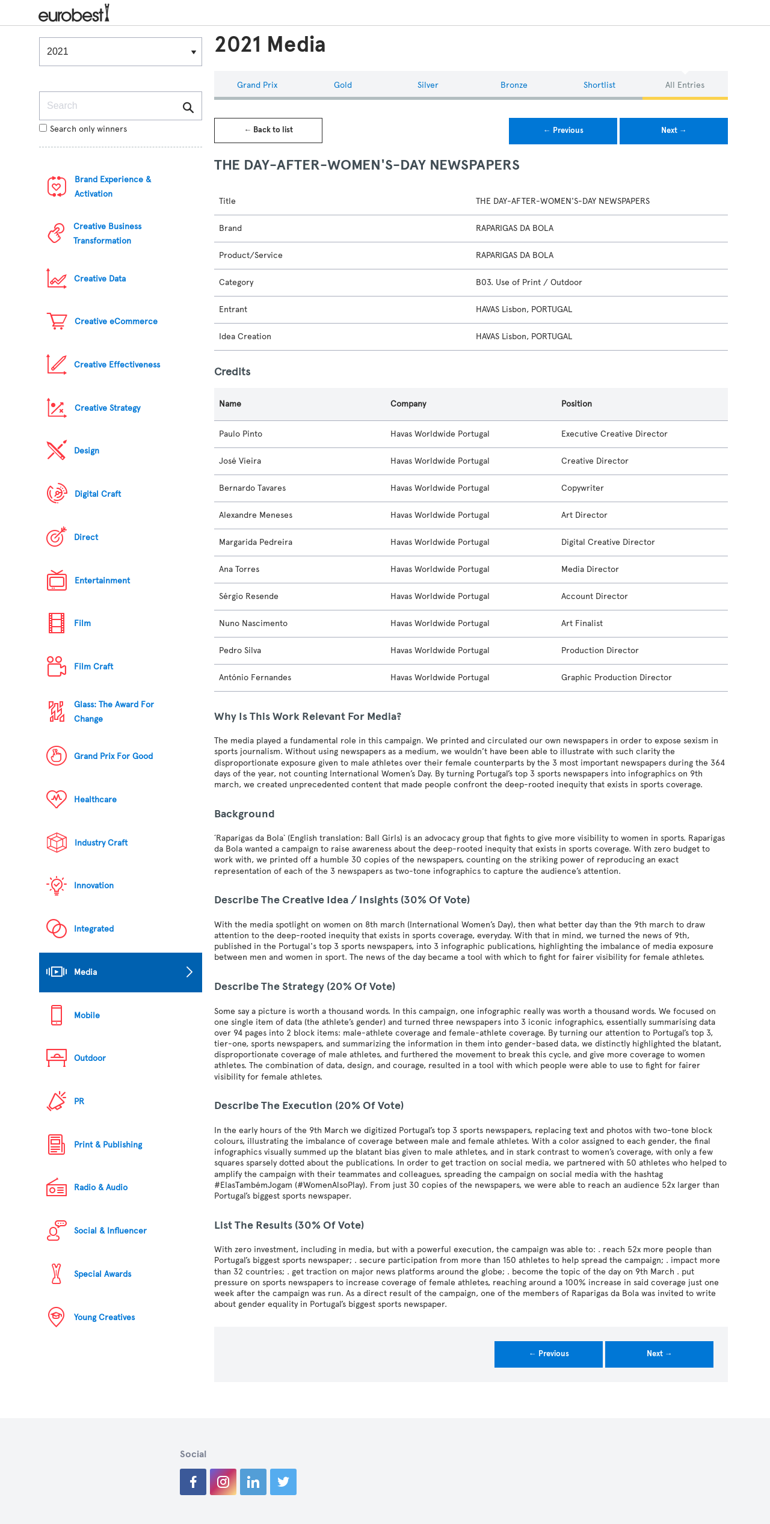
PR (79, 1101)
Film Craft (93, 667)
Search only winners (83, 129)
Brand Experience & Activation (113, 186)
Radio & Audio (101, 1187)
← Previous (563, 130)
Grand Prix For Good (113, 756)
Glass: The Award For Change (114, 711)
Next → (674, 130)
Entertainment (102, 581)
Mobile (87, 1015)
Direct (86, 537)
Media (85, 972)
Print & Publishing (108, 1145)
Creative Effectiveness (117, 365)
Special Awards (102, 1274)
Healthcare (95, 799)
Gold (343, 85)
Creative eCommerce (116, 321)
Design (86, 451)
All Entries (684, 85)
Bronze (514, 85)
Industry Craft (101, 843)
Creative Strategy (107, 408)
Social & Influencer (110, 1231)
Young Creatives (104, 1317)
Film (82, 623)
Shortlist (599, 85)
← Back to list (268, 130)
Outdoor (90, 1058)
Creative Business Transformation (107, 233)
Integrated (94, 929)
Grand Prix (257, 85)
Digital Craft (98, 494)
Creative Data (100, 279)
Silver (428, 85)
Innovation (94, 885)
